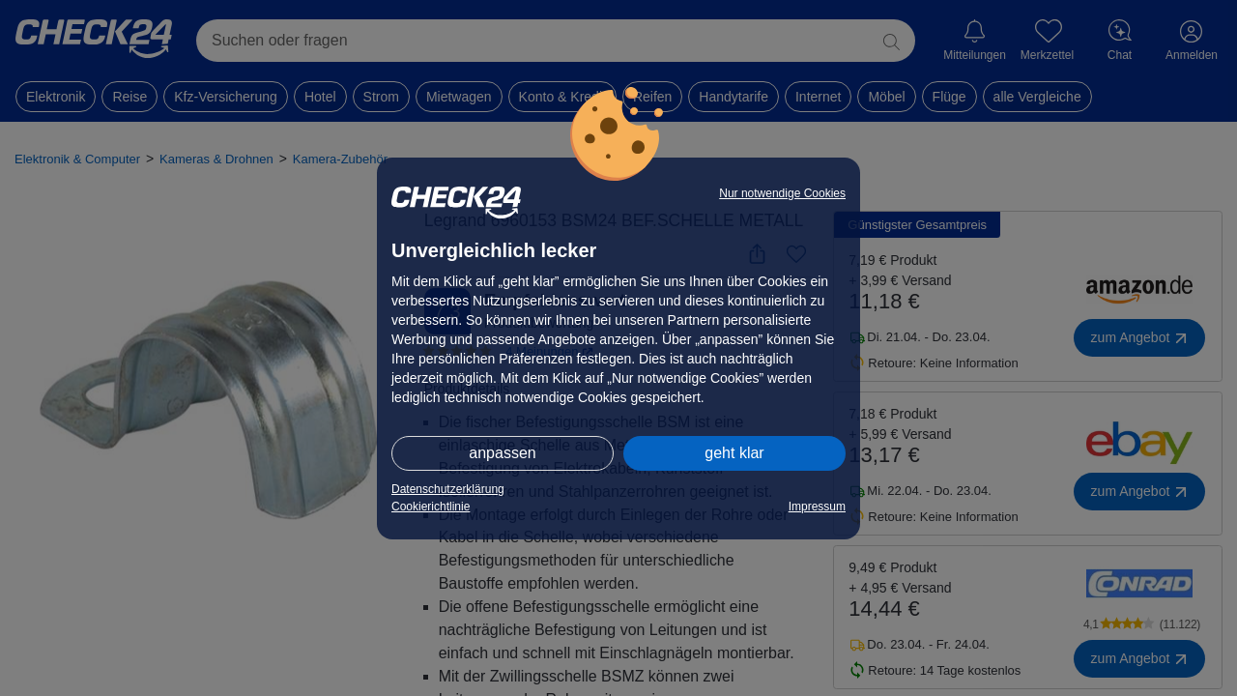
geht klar (734, 453)
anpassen (502, 453)
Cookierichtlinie (430, 506)
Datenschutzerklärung (447, 489)
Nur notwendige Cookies (782, 193)
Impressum (817, 506)
